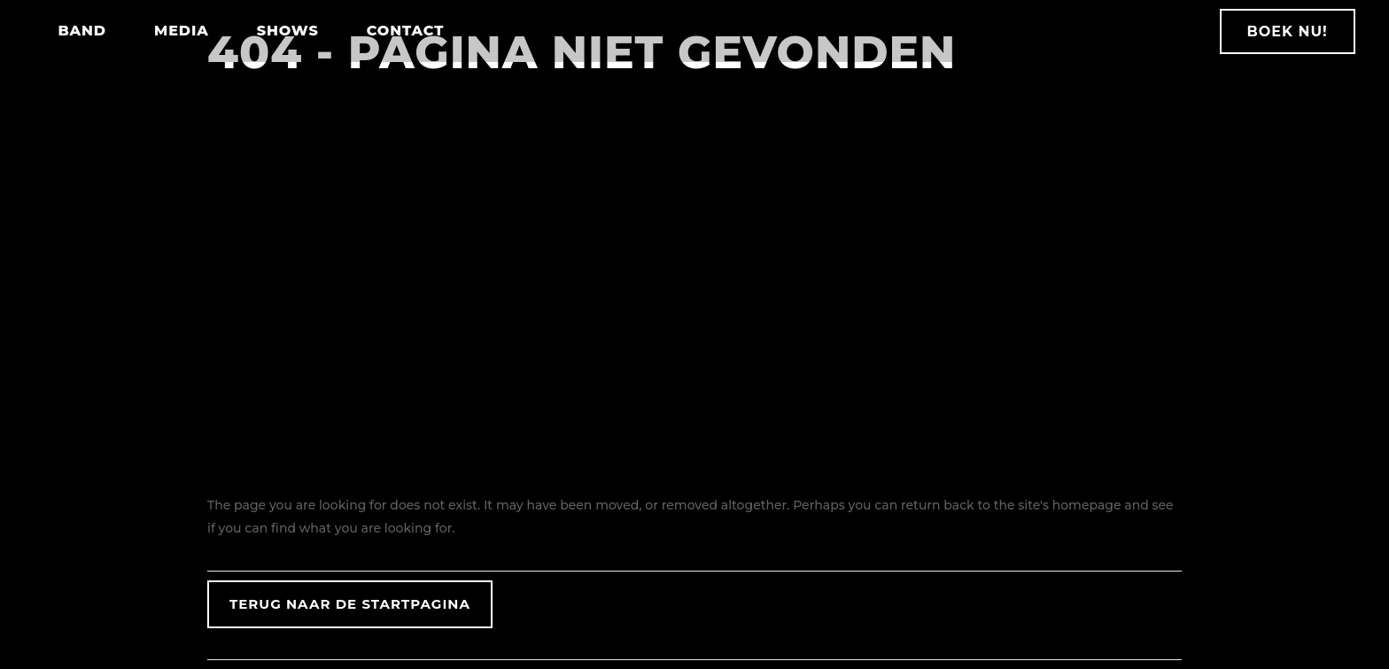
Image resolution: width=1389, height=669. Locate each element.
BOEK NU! (1281, 31)
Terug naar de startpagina (349, 603)
